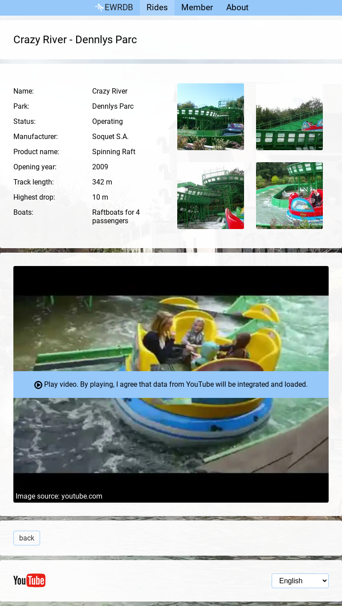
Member (197, 7)
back (26, 538)
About (237, 7)
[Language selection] (300, 580)
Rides (157, 7)
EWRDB (113, 7)
